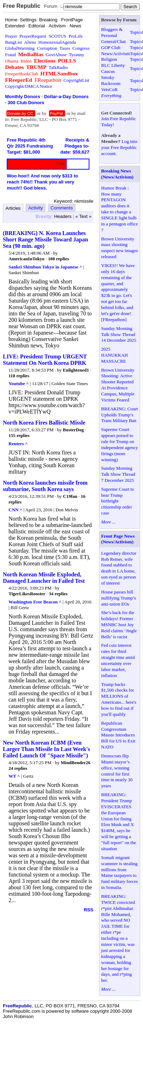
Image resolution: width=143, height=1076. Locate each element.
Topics (136, 32)
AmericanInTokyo (26, 258)
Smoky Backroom (110, 80)
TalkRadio (58, 67)
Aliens (30, 42)
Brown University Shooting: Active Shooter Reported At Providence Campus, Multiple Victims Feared (117, 385)
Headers (62, 216)
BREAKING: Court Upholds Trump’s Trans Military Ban (119, 415)
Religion (109, 59)
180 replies (58, 258)
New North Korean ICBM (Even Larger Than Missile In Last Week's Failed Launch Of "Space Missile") (46, 749)
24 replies (18, 768)
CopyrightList (76, 80)
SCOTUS (57, 36)
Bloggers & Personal (111, 32)
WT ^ (14, 776)
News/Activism (115, 53)
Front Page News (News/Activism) (117, 539)
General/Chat (113, 41)
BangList (13, 42)
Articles (13, 208)
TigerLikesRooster (27, 593)
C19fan (70, 496)
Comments (61, 208)
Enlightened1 (76, 370)
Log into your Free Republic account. (119, 147)
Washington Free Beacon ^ (35, 601)
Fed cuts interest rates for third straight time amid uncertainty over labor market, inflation (118, 660)
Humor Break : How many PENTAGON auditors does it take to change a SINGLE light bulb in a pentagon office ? (119, 209)
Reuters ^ (18, 443)
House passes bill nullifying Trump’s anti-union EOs (118, 598)
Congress (80, 48)
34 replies (58, 593)
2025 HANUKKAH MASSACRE (114, 355)
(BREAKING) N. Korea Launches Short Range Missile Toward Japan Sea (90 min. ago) (45, 239)
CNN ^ (15, 509)
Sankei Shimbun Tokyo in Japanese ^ (45, 267)
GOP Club (110, 47)
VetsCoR (109, 89)
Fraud (10, 54)
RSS (88, 909)
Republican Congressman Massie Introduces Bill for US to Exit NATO (118, 735)
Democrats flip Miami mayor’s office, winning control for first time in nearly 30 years (116, 770)
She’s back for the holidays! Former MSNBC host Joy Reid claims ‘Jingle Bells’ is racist (119, 624)
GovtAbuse (56, 54)
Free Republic (21, 6)
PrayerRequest (33, 36)
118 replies (19, 375)
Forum (50, 6)
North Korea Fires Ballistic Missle (44, 423)
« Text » (83, 216)
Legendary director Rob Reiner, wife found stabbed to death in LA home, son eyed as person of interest (118, 568)
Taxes (64, 48)
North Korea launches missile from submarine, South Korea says (45, 486)
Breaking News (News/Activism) (117, 174)
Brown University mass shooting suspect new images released (119, 248)
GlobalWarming (19, 48)
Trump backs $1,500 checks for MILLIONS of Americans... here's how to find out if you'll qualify (118, 699)
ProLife (75, 36)
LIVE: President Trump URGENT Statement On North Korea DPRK (45, 359)
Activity (35, 208)
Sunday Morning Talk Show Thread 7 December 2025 (118, 474)
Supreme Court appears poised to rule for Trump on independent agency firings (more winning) (119, 444)
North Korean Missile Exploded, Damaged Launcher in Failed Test (44, 577)
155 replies (19, 435)
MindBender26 (75, 762)
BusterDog (73, 429)
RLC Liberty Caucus (113, 68)
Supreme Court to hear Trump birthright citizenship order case (117, 501)
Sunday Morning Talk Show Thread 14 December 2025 (118, 334)
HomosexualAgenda (57, 42)
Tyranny (76, 54)
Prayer (11, 36)
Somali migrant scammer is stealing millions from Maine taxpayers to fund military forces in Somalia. (119, 872)
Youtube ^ (19, 383)
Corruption (47, 48)
